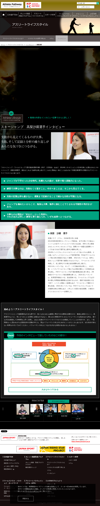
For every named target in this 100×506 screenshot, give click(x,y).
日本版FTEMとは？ (10, 460)
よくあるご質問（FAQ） (11, 466)
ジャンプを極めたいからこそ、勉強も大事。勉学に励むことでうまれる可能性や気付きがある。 (49, 205)
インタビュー (30, 44)
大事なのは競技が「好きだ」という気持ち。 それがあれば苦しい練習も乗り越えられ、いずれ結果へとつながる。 (40, 215)
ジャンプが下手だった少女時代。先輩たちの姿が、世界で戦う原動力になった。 (45, 181)
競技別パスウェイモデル (11, 463)
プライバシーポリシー (32, 491)
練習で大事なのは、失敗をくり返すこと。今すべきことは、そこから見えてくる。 (46, 188)
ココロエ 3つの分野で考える (37, 38)
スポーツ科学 (73, 460)
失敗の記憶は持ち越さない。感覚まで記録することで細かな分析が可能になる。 (45, 196)
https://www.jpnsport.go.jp (81, 441)
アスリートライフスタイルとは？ (13, 38)
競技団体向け (9, 469)
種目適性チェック (31, 467)
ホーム (3, 44)
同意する (26, 498)
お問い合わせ (85, 7)
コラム (52, 38)
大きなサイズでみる (50, 390)
